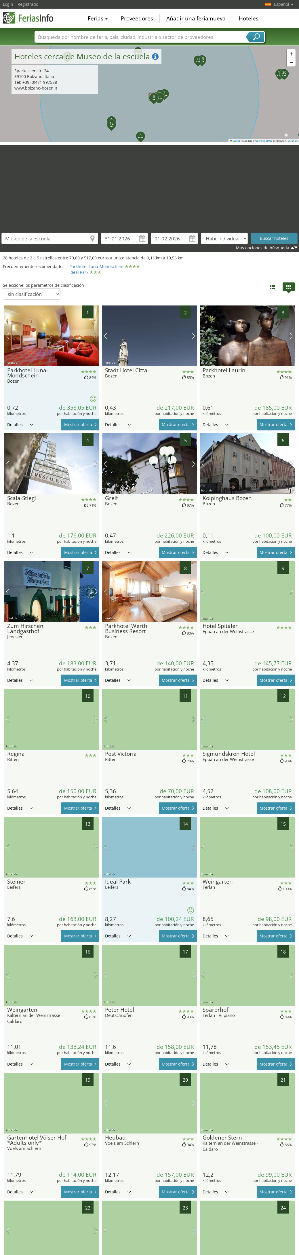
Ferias (98, 18)
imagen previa (7, 336)
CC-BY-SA (293, 140)
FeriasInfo (31, 18)
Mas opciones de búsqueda (262, 247)
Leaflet (235, 140)
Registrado (28, 4)
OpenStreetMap (264, 140)
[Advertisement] (149, 185)
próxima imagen (96, 336)
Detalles (20, 424)
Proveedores (137, 18)
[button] (150, 94)
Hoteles (248, 18)
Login (8, 4)
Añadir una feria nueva (196, 18)
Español (283, 4)
